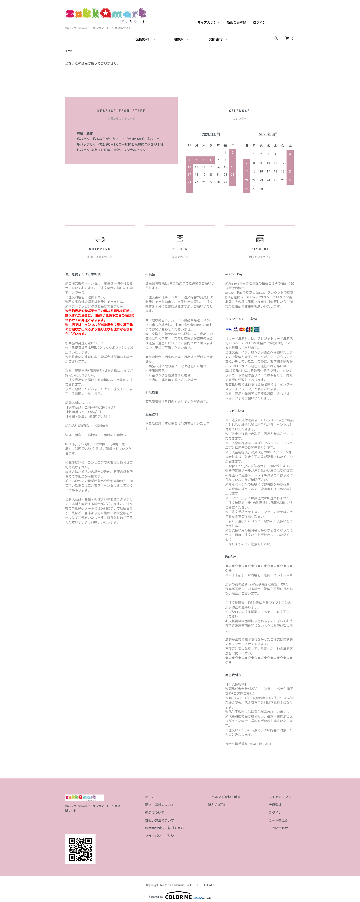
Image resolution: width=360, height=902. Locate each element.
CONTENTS (215, 39)
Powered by (180, 891)
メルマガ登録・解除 (237, 797)
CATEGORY (142, 39)
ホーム (69, 51)
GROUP (178, 39)
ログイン (259, 22)
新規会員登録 (236, 22)
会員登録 (278, 805)
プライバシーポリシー (179, 836)
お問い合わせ (282, 828)
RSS (225, 805)
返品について (173, 813)
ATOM (236, 805)
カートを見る (282, 821)
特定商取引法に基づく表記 (182, 828)
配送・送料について (177, 805)
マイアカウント (208, 22)
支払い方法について (177, 821)
